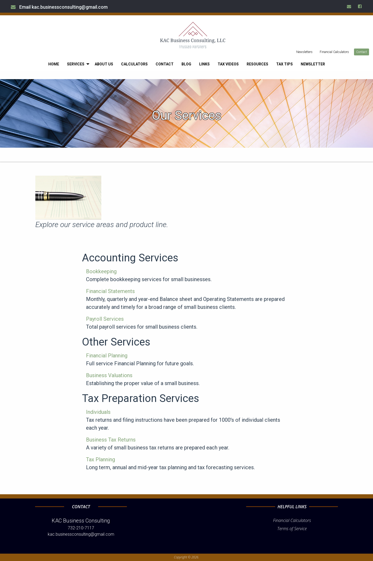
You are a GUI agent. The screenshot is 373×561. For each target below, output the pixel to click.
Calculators (134, 64)
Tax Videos (228, 64)
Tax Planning (100, 459)
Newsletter (313, 64)
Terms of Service (292, 528)
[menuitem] (53, 64)
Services (75, 64)
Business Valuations (109, 375)
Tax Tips (284, 64)
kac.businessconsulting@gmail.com (81, 534)
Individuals (98, 412)
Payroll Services (105, 319)
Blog (186, 64)
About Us (104, 64)
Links (204, 64)
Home (53, 64)
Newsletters (304, 52)
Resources (257, 64)
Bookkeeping (101, 271)
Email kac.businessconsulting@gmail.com (59, 7)
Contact (361, 52)
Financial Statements (110, 291)
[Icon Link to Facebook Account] (360, 6)
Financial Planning (106, 355)
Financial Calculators (334, 52)
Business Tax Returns (111, 440)
